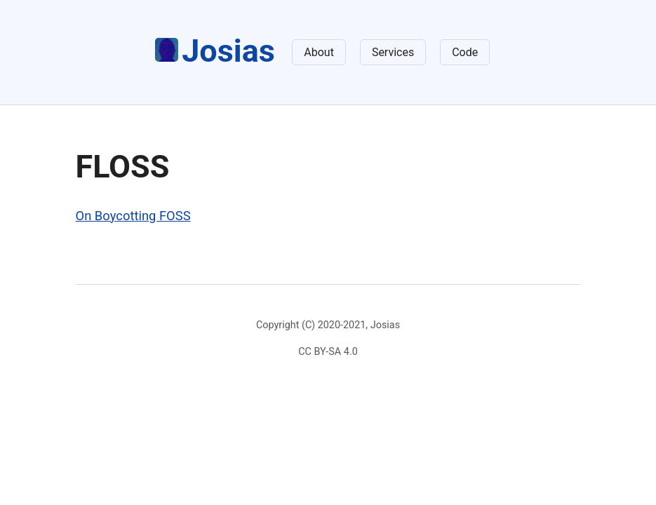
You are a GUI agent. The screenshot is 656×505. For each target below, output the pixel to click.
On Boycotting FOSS (133, 215)
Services (393, 52)
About (319, 52)
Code (465, 52)
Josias (215, 50)
